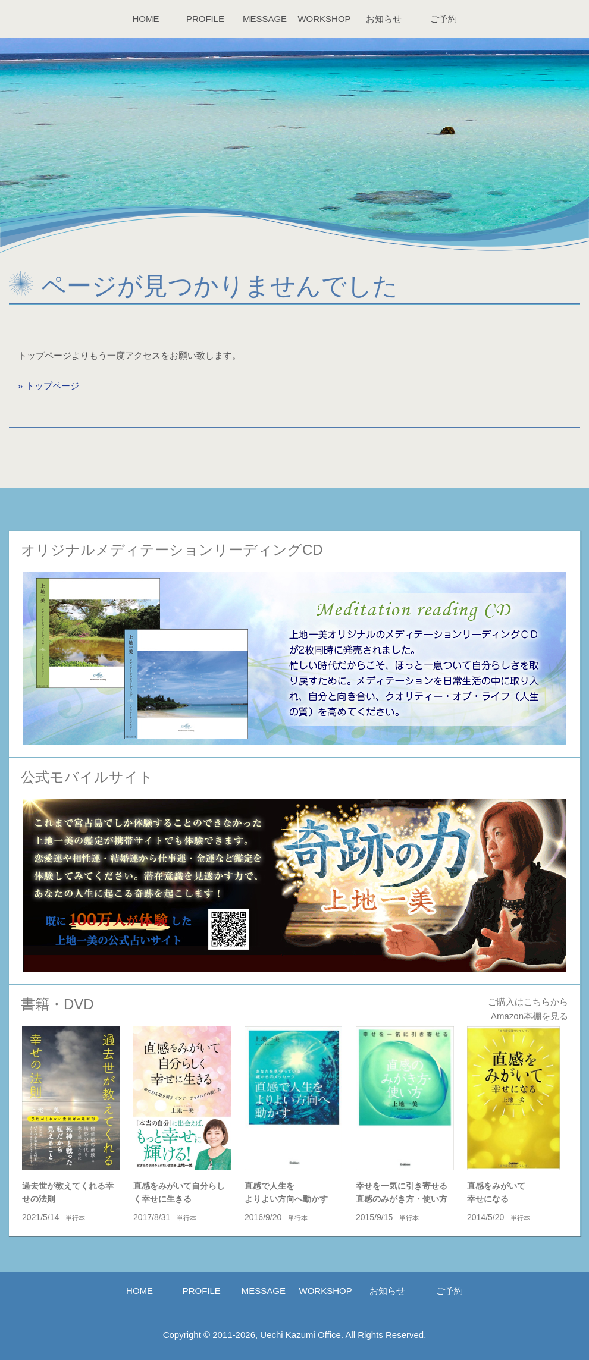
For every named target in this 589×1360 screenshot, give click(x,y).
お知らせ (384, 19)
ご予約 (443, 19)
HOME (146, 19)
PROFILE (205, 19)
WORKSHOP (323, 19)
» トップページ (48, 386)
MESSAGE (265, 19)
